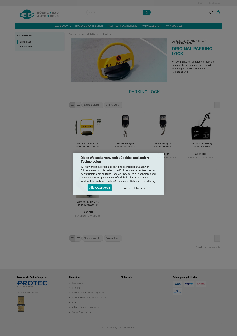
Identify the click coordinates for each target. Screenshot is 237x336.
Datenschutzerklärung (142, 181)
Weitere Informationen (137, 188)
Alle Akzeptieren (99, 187)
